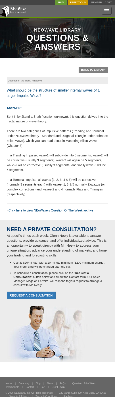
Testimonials (12, 387)
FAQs (63, 383)
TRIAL (61, 2)
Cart (108, 2)
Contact (30, 387)
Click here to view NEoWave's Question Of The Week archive (51, 210)
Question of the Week (84, 383)
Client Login (58, 387)
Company (24, 383)
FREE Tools (78, 2)
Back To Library (93, 69)
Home (9, 383)
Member (96, 2)
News (50, 383)
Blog (38, 383)
